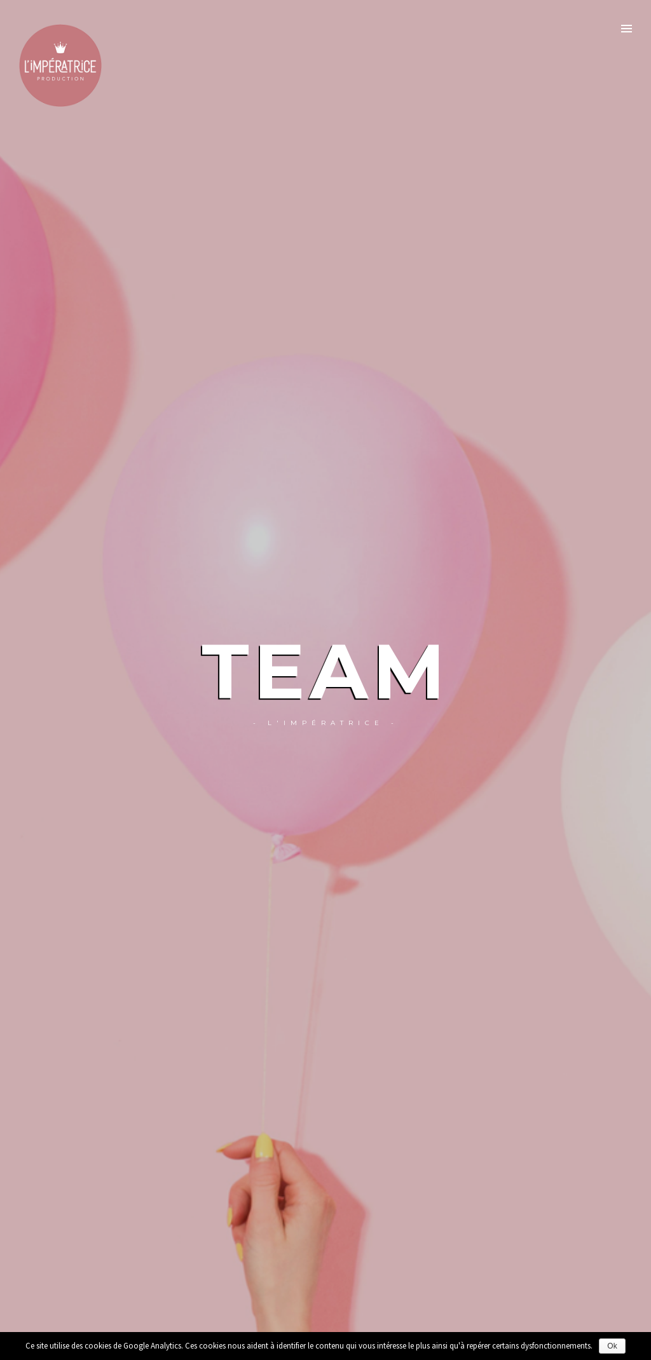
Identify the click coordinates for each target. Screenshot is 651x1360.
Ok (612, 1346)
